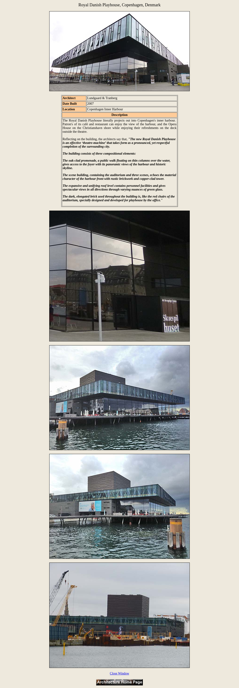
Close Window (119, 673)
